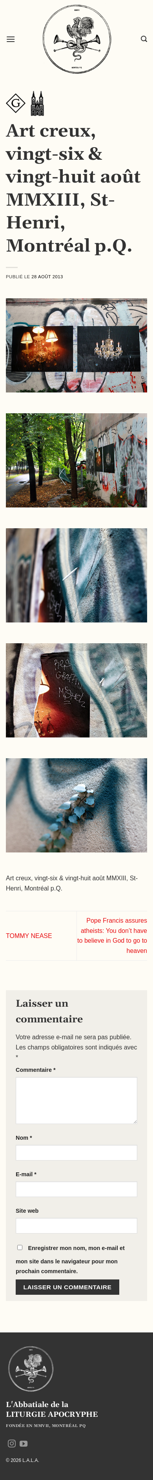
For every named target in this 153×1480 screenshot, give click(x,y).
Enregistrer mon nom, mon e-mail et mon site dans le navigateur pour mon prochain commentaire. (70, 1260)
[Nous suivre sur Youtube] (23, 1444)
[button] (10, 39)
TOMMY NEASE (29, 936)
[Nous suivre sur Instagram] (12, 1444)
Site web (27, 1211)
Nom (24, 1138)
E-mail (26, 1174)
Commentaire (36, 1070)
